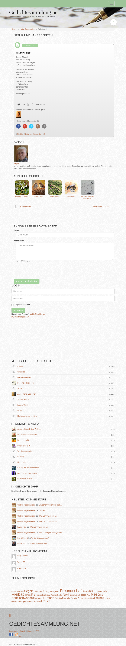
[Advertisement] (34, 339)
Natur (72, 595)
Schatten (23, 52)
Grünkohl (21, 372)
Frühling (20, 457)
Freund (86, 591)
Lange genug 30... (24, 446)
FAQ (37, 631)
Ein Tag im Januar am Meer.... (29, 468)
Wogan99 (21, 562)
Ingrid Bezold (22, 538)
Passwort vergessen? (20, 317)
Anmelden (18, 310)
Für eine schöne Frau (26, 383)
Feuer (14, 591)
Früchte (59, 595)
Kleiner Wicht (22, 405)
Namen (54, 595)
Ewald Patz (21, 527)
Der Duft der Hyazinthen (27, 473)
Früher (76, 595)
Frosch (32, 602)
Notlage (48, 595)
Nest (95, 594)
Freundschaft (71, 590)
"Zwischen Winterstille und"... (50, 505)
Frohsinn (58, 598)
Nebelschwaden (22, 597)
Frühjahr (107, 598)
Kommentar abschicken (27, 281)
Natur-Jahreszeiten (27, 29)
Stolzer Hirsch (23, 399)
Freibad (18, 594)
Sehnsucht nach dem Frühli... (29, 429)
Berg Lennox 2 (23, 556)
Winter (20, 388)
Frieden (82, 595)
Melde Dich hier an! (37, 314)
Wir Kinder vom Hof (25, 451)
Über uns (30, 631)
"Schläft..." (43, 510)
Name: (16, 230)
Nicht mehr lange (24, 462)
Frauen (46, 601)
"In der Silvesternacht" (40, 538)
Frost (88, 595)
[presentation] (39, 270)
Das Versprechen (24, 377)
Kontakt (23, 631)
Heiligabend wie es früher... (28, 416)
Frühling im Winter (24, 479)
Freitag (46, 591)
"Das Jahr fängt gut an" (48, 516)
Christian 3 (21, 569)
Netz (101, 595)
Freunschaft (38, 598)
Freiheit (99, 597)
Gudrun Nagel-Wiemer (26, 505)
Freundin (66, 598)
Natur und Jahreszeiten (33, 134)
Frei (33, 594)
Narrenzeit (38, 591)
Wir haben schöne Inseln (27, 435)
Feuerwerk (20, 591)
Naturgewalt (23, 601)
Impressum (13, 631)
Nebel (105, 591)
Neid (66, 594)
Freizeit (81, 598)
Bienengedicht (23, 440)
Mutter (20, 410)
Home (14, 29)
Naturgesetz (54, 591)
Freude (49, 597)
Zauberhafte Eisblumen (26, 394)
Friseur (99, 591)
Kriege (20, 366)
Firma (27, 595)
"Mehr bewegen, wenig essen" (51, 532)
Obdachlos (89, 598)
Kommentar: (19, 241)
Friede (93, 591)
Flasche (74, 598)
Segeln (28, 591)
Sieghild (20, 134)
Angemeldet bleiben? (21, 305)
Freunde (14, 601)
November (41, 595)
